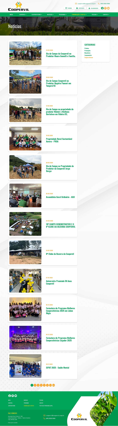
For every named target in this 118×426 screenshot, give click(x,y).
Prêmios (87, 49)
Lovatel (15, 423)
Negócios (49, 15)
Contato (105, 15)
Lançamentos (88, 55)
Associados (79, 8)
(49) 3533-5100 (104, 4)
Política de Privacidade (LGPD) (45, 406)
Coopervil (22, 15)
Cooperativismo (36, 15)
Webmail (66, 8)
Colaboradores (93, 8)
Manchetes (87, 53)
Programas (62, 15)
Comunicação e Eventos (78, 15)
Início (11, 15)
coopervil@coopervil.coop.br (85, 4)
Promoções (88, 51)
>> (50, 385)
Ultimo (53, 385)
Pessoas (94, 15)
